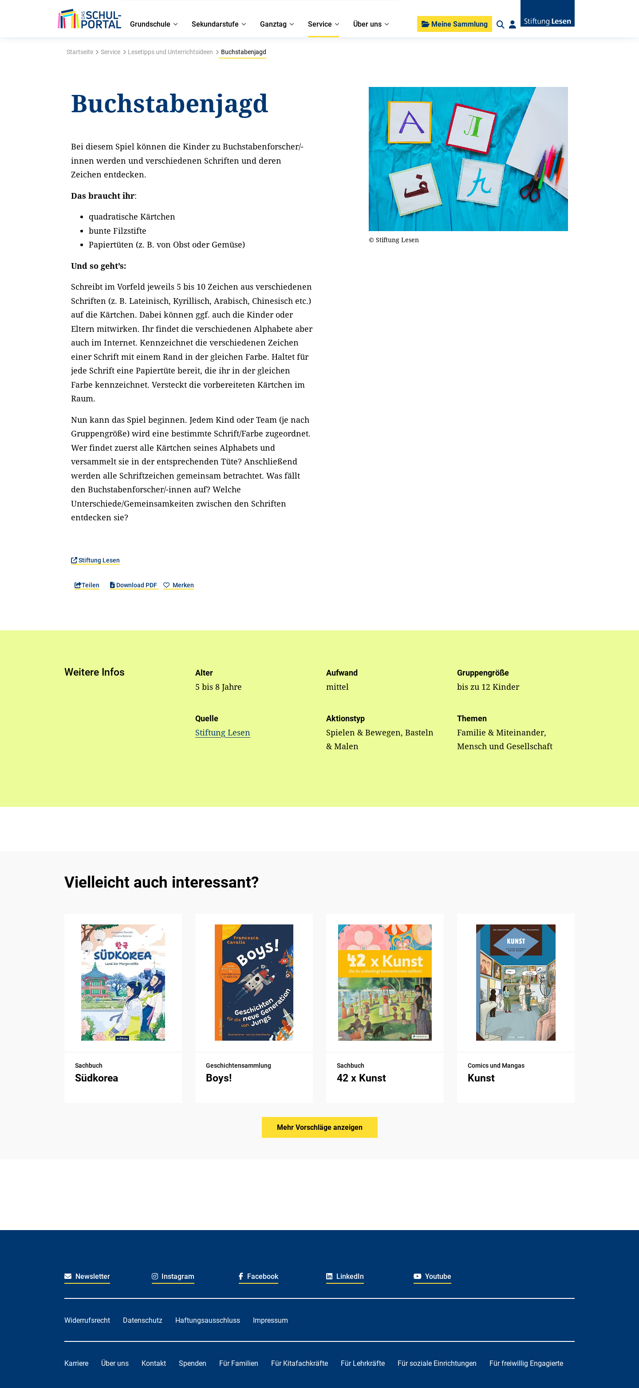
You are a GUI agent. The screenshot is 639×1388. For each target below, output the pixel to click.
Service (110, 51)
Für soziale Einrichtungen (437, 1363)
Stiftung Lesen (95, 560)
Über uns (115, 1363)
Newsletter (87, 1276)
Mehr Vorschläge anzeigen (320, 1127)
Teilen (87, 585)
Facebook (258, 1276)
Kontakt (154, 1363)
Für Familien (238, 1363)
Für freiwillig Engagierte (526, 1363)
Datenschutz (142, 1320)
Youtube (433, 1276)
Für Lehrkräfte (363, 1363)
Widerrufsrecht (87, 1320)
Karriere (76, 1363)
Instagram (173, 1276)
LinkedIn (345, 1276)
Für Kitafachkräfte (299, 1363)
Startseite (80, 51)
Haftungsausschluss (207, 1320)
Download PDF (134, 585)
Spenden (192, 1363)
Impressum (270, 1320)
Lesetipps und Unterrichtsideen (170, 51)
